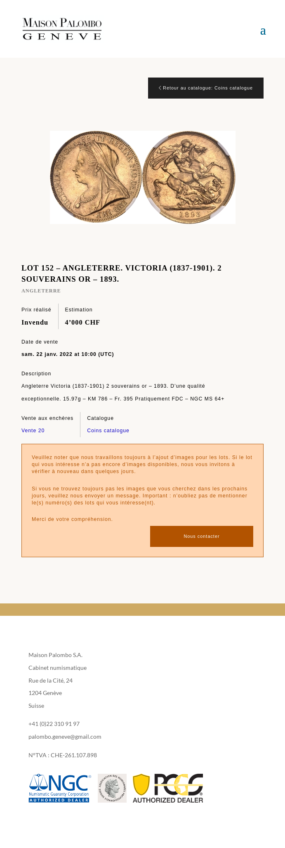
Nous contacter (201, 536)
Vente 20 (33, 430)
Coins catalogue (108, 430)
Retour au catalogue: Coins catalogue (206, 87)
